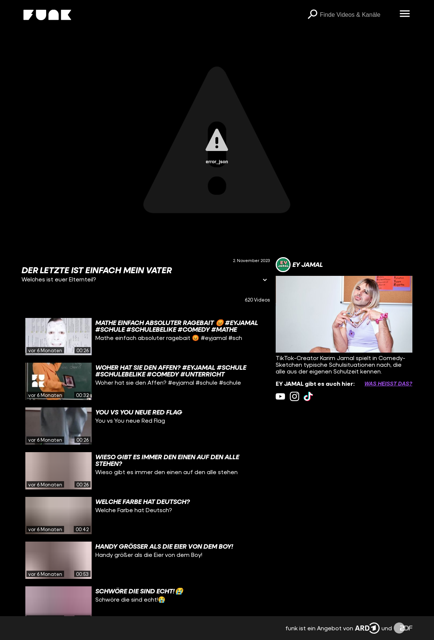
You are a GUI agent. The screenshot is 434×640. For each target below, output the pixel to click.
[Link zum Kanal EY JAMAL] (299, 264)
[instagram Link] (294, 396)
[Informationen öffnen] (265, 280)
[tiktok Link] (308, 396)
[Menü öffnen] (404, 14)
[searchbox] (357, 15)
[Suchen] (312, 15)
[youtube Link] (280, 396)
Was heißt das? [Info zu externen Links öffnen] (388, 384)
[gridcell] (145, 336)
